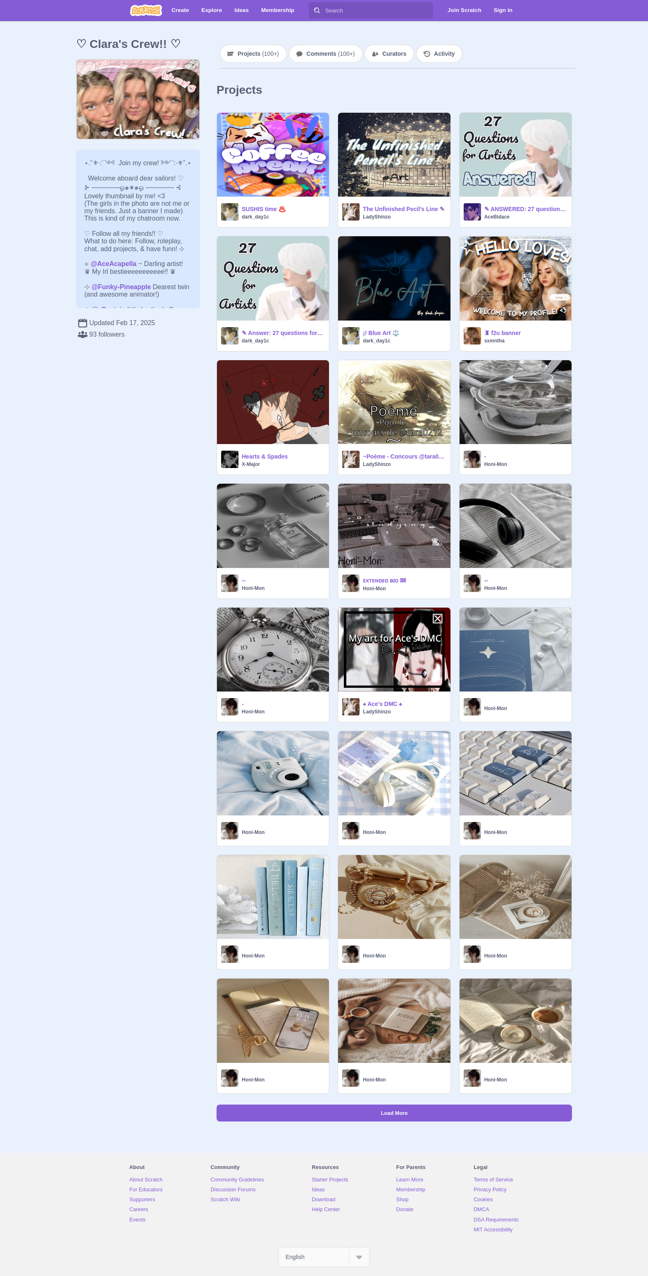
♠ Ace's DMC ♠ (382, 704)
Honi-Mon (495, 464)
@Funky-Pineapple (121, 286)
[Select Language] (324, 1257)
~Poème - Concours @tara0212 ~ (404, 456)
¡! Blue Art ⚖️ (381, 333)
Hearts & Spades (265, 456)
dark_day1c (255, 217)
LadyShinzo (377, 217)
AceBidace (497, 217)
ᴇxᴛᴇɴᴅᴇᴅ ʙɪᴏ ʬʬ (384, 580)
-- (243, 580)
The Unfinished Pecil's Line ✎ (403, 209)
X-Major (251, 464)
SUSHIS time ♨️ (264, 209)
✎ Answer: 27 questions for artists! (283, 333)
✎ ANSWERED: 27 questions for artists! (525, 209)
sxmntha (494, 341)
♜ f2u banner (502, 333)
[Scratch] (146, 10)
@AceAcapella (113, 263)
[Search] (317, 10)
